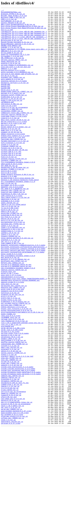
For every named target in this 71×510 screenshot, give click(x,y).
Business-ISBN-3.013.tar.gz (13, 19)
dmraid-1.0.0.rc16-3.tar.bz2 (13, 146)
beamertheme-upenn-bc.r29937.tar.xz (16, 108)
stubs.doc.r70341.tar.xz (11, 434)
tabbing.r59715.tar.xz (10, 451)
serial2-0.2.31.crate (10, 396)
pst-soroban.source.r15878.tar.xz (15, 362)
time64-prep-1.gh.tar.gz (11, 460)
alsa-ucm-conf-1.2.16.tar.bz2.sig (15, 78)
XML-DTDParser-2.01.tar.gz (12, 68)
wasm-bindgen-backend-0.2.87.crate (16, 491)
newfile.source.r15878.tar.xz (14, 322)
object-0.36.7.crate (9, 326)
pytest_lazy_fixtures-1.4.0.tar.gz (16, 368)
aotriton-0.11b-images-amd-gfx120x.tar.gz (19, 87)
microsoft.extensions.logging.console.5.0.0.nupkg (23, 296)
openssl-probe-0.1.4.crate (12, 337)
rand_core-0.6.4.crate (10, 377)
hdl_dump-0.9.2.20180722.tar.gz (15, 224)
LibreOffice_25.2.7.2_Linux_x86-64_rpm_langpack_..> (24, 42)
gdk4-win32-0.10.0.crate (11, 195)
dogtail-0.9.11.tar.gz (10, 152)
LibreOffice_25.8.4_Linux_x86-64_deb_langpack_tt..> (24, 44)
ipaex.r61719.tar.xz (9, 241)
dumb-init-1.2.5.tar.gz (11, 155)
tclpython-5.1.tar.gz (10, 453)
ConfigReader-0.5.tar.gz (11, 23)
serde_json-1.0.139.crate (12, 394)
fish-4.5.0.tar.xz (9, 186)
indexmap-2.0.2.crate (10, 239)
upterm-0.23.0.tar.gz (10, 479)
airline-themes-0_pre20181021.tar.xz (17, 76)
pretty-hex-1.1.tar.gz (10, 356)
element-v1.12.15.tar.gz (11, 157)
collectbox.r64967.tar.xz (12, 131)
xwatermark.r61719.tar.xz (12, 504)
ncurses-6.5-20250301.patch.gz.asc (16, 318)
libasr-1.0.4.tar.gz (9, 269)
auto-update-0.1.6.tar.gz (12, 93)
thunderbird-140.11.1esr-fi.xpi (15, 457)
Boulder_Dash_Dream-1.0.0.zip (14, 17)
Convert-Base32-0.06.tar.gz (13, 25)
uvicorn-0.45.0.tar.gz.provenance (15, 483)
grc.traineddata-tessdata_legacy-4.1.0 (18, 216)
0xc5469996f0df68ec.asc (11, 13)
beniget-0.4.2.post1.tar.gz (13, 110)
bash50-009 (5, 104)
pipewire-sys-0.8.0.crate (12, 347)
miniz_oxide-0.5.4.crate (11, 303)
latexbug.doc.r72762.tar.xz (13, 267)
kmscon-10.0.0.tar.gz (10, 260)
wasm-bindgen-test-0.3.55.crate (15, 493)
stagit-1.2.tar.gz (9, 424)
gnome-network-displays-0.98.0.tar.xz (17, 208)
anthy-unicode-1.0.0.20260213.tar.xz (17, 85)
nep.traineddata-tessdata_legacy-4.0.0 (18, 320)
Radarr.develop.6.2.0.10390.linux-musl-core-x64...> (24, 57)
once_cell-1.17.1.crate (11, 328)
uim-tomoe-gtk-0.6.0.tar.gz (13, 477)
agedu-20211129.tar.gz (10, 72)
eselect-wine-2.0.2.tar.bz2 (13, 163)
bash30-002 (5, 99)
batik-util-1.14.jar (9, 106)
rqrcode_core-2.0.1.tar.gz (12, 381)
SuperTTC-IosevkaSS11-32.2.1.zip (15, 63)
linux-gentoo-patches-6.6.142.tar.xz (17, 284)
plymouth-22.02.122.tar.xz (12, 352)
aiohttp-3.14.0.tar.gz (10, 74)
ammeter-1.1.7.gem (9, 80)
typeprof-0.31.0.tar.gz (11, 472)
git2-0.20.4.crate (9, 205)
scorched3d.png (7, 390)
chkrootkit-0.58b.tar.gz (11, 123)
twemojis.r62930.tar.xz (11, 470)
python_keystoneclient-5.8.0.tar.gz (16, 371)
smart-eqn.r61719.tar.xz (11, 415)
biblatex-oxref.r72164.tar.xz (14, 112)
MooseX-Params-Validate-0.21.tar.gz (16, 49)
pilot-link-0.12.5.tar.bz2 (12, 345)
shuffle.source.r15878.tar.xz (14, 409)
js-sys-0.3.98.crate (9, 248)
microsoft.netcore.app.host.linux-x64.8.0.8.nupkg (23, 299)
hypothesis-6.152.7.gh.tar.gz (14, 231)
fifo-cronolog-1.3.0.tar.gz (13, 169)
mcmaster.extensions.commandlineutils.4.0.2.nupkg (23, 292)
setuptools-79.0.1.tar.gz (12, 402)
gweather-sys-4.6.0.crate (12, 222)
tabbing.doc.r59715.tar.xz (12, 449)
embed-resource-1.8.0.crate (13, 159)
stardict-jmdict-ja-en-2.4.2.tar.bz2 (17, 426)
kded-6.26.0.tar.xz (9, 252)
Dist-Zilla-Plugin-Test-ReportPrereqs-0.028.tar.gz (23, 32)
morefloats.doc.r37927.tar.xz (14, 311)
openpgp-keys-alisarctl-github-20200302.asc (20, 335)
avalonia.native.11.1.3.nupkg (14, 95)
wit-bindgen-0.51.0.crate (12, 496)
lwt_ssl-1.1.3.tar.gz (10, 288)
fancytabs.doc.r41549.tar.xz (13, 165)
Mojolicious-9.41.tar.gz (11, 47)
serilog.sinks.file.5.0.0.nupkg (15, 398)
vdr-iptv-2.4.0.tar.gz (10, 487)
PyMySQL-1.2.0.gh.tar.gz (11, 55)
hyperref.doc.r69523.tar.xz (13, 229)
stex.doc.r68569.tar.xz (11, 430)
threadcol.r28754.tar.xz (11, 455)
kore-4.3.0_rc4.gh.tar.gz (12, 263)
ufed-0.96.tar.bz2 (9, 474)
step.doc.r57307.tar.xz (11, 428)
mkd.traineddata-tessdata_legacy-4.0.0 (18, 305)
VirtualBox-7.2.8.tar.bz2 (12, 66)
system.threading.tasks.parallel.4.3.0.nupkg (21, 447)
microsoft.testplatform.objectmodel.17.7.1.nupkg (22, 301)
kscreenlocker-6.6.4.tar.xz (13, 265)
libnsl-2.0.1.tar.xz (9, 280)
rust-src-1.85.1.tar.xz (11, 388)
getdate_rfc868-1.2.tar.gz (12, 201)
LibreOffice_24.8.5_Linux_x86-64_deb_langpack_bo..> (24, 36)
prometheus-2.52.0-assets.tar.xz (15, 360)
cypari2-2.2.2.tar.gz (10, 140)
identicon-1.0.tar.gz (10, 237)
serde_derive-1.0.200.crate (13, 392)
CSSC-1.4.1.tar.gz (9, 21)
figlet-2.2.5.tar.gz (9, 172)
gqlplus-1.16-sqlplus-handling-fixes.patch (20, 214)
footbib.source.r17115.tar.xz (14, 188)
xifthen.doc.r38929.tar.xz (12, 500)
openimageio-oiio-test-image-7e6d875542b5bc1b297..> (24, 332)
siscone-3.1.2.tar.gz (10, 413)
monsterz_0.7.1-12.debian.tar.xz (15, 309)
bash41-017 (5, 102)
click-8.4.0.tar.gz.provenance (14, 127)
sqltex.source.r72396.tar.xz (13, 421)
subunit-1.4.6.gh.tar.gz (11, 436)
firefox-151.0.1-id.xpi (11, 182)
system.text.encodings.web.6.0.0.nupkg (18, 443)
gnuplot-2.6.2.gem (9, 210)
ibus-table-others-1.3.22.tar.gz (15, 235)
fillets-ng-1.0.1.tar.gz (11, 176)
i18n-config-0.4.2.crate (11, 233)
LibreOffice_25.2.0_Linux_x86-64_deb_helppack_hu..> (24, 38)
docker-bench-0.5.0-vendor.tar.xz (15, 150)
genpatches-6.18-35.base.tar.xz (15, 199)
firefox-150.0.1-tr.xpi (11, 180)
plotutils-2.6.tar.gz (10, 349)
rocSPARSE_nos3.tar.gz (10, 379)
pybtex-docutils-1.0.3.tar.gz (14, 366)
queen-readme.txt (8, 375)
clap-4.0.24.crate (9, 125)
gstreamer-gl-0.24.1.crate (12, 220)
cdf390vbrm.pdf (7, 121)
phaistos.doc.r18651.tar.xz (13, 343)
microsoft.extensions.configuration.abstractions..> (24, 294)
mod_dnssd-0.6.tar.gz (10, 307)
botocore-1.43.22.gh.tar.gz (13, 116)
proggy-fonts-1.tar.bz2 (11, 358)
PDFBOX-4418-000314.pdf (11, 53)
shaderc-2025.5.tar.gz (10, 405)
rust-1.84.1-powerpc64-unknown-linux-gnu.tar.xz (22, 385)
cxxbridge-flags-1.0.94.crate (14, 138)
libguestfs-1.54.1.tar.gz (12, 273)
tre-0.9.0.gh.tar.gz (9, 464)
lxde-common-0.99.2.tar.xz (12, 290)
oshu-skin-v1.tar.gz (9, 339)
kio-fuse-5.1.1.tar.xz (10, 258)
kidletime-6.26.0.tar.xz (11, 256)
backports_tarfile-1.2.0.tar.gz (15, 97)
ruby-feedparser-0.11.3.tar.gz (14, 383)
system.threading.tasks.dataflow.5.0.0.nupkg (21, 445)
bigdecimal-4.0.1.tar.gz (11, 114)
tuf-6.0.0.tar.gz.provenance (13, 468)
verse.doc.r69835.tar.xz (11, 489)
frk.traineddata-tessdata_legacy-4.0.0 (18, 193)
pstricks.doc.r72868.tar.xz (13, 364)
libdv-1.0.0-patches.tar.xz (13, 271)
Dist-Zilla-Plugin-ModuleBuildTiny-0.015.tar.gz (22, 30)
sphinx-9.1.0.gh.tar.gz (11, 419)
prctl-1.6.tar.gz (8, 354)
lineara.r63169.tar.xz (10, 282)
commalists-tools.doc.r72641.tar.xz (16, 133)
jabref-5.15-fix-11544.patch (13, 244)
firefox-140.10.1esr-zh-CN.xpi (14, 178)
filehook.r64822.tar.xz (11, 174)
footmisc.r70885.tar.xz (11, 191)
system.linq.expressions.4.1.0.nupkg (17, 438)
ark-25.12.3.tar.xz (9, 89)
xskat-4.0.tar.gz (8, 502)
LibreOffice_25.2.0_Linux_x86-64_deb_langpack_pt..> (24, 40)
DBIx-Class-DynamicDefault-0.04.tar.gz (18, 27)
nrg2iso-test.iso (8, 324)
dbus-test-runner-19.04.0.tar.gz (15, 142)
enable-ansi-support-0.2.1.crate (15, 161)
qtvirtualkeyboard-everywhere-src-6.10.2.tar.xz (22, 373)
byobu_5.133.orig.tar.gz (11, 119)
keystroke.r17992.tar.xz (11, 254)
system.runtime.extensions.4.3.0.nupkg (18, 441)
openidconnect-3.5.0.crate (12, 330)
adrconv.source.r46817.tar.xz (14, 70)
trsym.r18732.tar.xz (9, 466)
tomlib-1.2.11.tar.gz (10, 462)
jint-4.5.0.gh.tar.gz (10, 246)
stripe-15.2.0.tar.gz (10, 432)
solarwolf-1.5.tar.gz (10, 417)
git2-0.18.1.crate (9, 203)
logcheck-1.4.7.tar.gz (10, 286)
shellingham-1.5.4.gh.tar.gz (13, 407)
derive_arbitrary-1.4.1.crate (14, 144)
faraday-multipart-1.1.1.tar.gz (15, 167)
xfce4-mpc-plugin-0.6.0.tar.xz (14, 498)
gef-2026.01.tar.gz (9, 197)
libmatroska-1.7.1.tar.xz (12, 275)
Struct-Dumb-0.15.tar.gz (11, 61)
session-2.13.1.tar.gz (10, 400)
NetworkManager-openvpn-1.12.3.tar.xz (17, 51)
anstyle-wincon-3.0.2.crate (13, 83)
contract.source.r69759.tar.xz (14, 136)
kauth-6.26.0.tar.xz (9, 250)
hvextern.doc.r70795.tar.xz (13, 227)
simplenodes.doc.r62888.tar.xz (14, 411)
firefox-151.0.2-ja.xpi (11, 184)
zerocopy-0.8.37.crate (10, 506)
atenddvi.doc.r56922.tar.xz (13, 91)
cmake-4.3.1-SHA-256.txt (11, 129)
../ (2, 11)
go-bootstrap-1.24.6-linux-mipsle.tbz (17, 212)
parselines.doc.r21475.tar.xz (14, 341)
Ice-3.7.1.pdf (7, 34)
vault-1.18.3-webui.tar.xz (12, 485)
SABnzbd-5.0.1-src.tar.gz (12, 59)
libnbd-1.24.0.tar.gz (10, 277)
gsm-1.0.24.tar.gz (9, 218)
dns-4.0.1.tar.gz (8, 148)
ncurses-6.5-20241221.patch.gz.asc (16, 316)
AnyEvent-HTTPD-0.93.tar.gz (13, 15)
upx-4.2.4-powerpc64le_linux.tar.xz (16, 481)
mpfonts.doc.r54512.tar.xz (12, 313)
